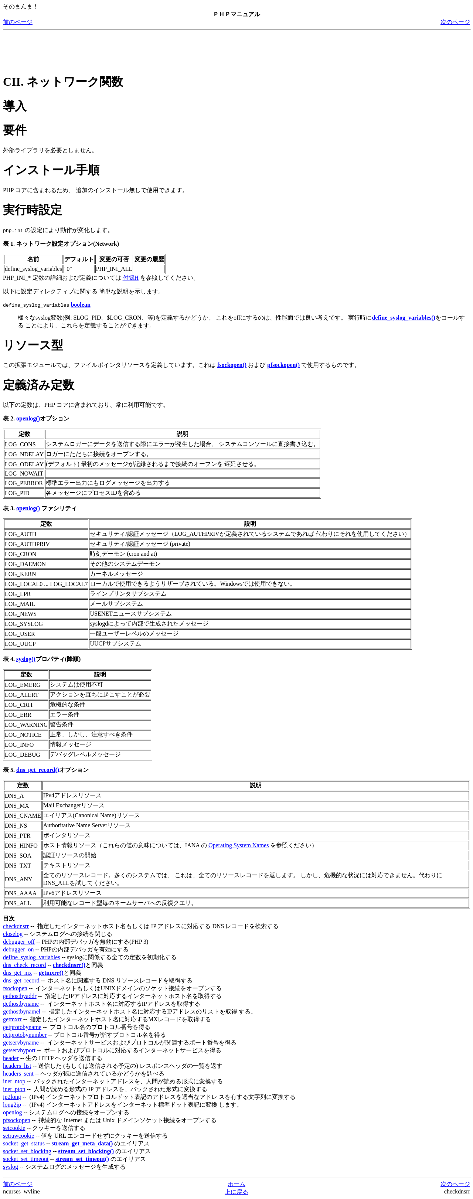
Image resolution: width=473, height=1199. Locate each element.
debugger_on (18, 949)
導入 (15, 106)
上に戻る (236, 1192)
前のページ (18, 22)
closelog (13, 934)
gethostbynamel (21, 1011)
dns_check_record (24, 965)
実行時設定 (32, 210)
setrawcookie (18, 1135)
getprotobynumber (25, 1035)
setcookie (14, 1128)
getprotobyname (22, 1027)
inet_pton (14, 1089)
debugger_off (19, 942)
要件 (15, 130)
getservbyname (21, 1042)
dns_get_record (21, 980)
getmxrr (12, 1019)
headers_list (17, 1066)
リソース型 (33, 345)
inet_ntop (14, 1081)
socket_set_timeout (26, 1159)
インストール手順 (51, 170)
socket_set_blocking (27, 1151)
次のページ (455, 22)
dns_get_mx (17, 973)
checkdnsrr (16, 926)
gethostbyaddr (20, 996)
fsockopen (15, 988)
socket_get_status (24, 1143)
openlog (12, 1112)
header (11, 1058)
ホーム (236, 1184)
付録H (131, 278)
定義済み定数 (38, 385)
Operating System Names (238, 845)
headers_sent (18, 1073)
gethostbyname (21, 1004)
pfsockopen (16, 1120)
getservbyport (19, 1050)
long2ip (12, 1104)
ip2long (12, 1097)
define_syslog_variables (31, 957)
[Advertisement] (137, 49)
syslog (10, 1167)
